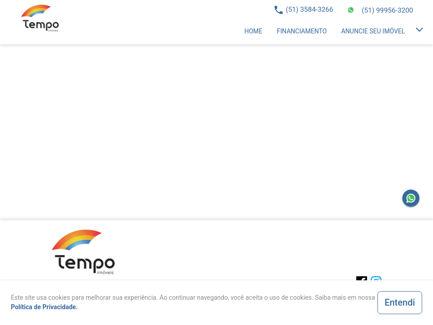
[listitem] (253, 31)
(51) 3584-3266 (309, 9)
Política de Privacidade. (44, 307)
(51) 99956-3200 (387, 10)
